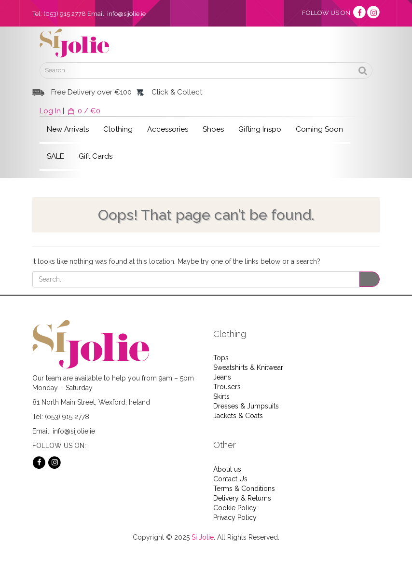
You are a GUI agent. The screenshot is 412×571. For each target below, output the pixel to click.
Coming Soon (319, 129)
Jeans (222, 377)
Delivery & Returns (242, 498)
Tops (221, 358)
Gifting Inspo (259, 129)
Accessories (167, 129)
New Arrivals (68, 129)
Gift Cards (95, 156)
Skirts (221, 396)
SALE (55, 156)
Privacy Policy (235, 517)
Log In (50, 111)
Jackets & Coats (238, 416)
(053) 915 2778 (64, 13)
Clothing (118, 129)
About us (227, 469)
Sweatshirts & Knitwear (248, 367)
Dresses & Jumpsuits (246, 406)
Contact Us (230, 479)
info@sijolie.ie (126, 13)
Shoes (213, 129)
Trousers (227, 387)
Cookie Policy (235, 508)
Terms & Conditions (244, 488)
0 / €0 (83, 111)
